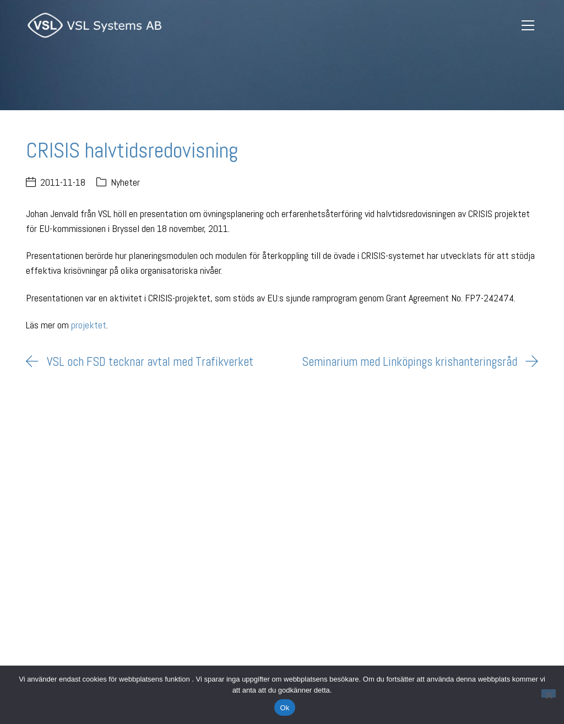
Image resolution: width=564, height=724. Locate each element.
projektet (88, 324)
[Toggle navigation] (528, 26)
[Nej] (548, 693)
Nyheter (125, 182)
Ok (284, 708)
